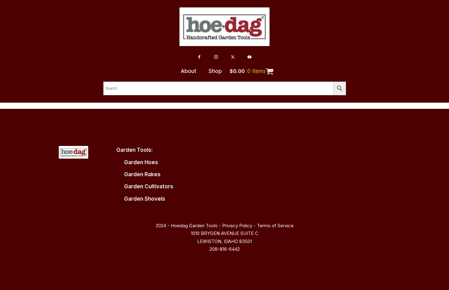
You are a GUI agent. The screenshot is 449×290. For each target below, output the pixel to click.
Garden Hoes (141, 162)
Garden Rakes (142, 174)
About (188, 71)
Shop (215, 71)
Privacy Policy (237, 225)
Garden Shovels (144, 199)
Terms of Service (275, 225)
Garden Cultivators (148, 186)
